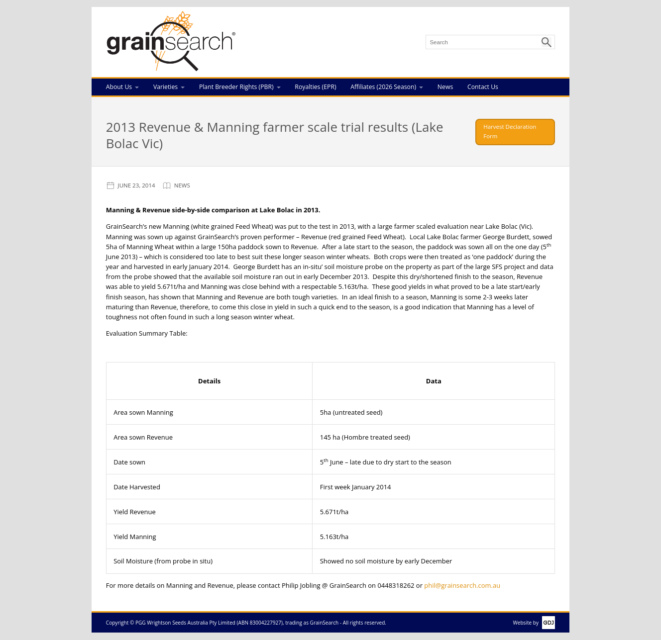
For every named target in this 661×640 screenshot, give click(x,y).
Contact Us (482, 87)
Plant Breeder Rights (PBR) (236, 87)
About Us (119, 87)
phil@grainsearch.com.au (462, 585)
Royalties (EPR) (315, 87)
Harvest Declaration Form (509, 131)
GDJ (547, 622)
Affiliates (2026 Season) (383, 87)
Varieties (165, 87)
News (445, 87)
